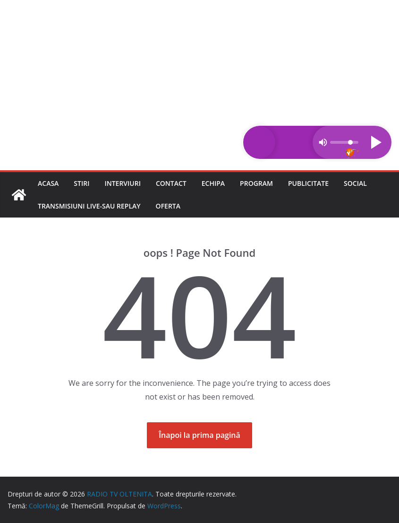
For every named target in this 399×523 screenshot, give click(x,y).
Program (256, 183)
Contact (171, 183)
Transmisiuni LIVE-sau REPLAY (89, 205)
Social (355, 183)
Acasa (48, 183)
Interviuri (122, 183)
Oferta (168, 205)
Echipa (213, 183)
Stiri (81, 183)
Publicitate (308, 183)
